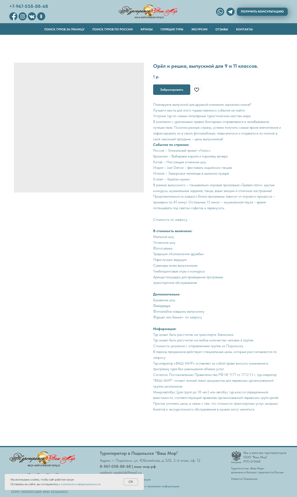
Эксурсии (199, 29)
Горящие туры (172, 29)
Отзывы (221, 29)
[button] (262, 12)
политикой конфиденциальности (80, 484)
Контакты (244, 29)
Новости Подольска (244, 479)
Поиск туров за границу (64, 29)
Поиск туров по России (112, 29)
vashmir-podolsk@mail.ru (121, 472)
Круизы (147, 29)
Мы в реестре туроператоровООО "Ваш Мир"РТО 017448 (264, 457)
